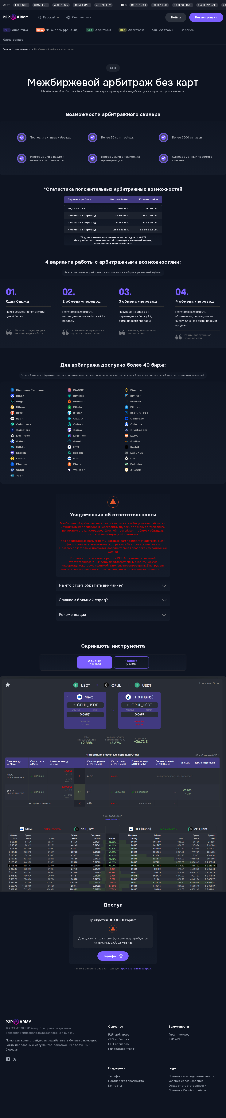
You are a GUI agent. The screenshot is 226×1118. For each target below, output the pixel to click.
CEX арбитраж (118, 1039)
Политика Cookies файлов (187, 1090)
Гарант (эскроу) (179, 1034)
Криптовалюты (22, 49)
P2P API (174, 1039)
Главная (7, 49)
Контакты (115, 1085)
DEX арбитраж (118, 1044)
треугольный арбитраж (136, 968)
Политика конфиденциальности (192, 1076)
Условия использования (186, 1081)
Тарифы (114, 1076)
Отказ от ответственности (187, 1085)
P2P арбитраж (118, 1034)
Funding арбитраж (121, 1049)
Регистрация (206, 17)
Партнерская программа (126, 1081)
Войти (176, 17)
